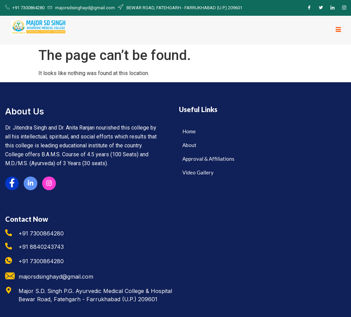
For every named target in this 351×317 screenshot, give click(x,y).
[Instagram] (344, 8)
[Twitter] (321, 8)
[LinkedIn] (332, 8)
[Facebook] (309, 8)
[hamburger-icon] (338, 30)
